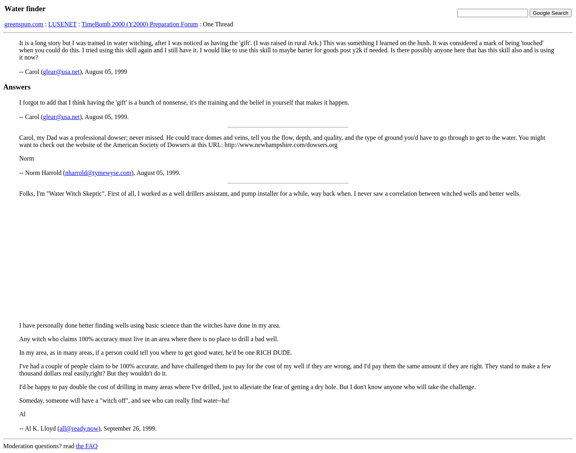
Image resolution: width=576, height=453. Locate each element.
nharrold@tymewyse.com (98, 172)
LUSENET (62, 24)
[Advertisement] (288, 260)
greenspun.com (23, 24)
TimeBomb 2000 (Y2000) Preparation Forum (140, 24)
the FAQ (87, 446)
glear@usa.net (61, 71)
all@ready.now (79, 428)
